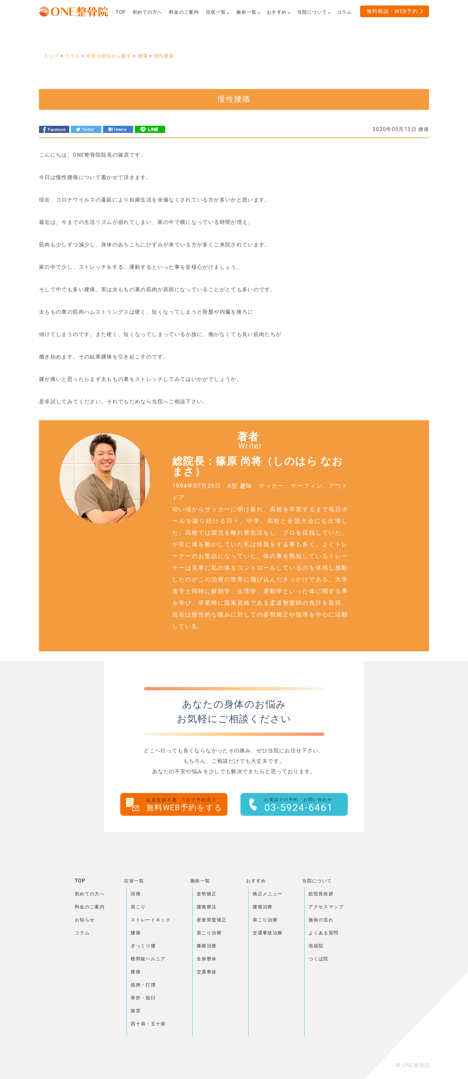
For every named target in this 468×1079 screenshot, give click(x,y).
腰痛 (136, 932)
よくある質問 (323, 932)
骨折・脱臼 (143, 997)
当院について (317, 880)
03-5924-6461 (306, 805)
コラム (82, 932)
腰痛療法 (206, 906)
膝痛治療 (206, 945)
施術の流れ (320, 919)
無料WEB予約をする (187, 805)
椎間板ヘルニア (148, 958)
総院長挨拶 (320, 893)
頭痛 (136, 893)
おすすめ (256, 880)
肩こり (138, 906)
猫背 (136, 1010)
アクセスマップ (326, 906)
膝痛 (136, 971)
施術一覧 (200, 880)
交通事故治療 (267, 932)
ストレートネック (151, 919)
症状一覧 (134, 880)
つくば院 (318, 958)
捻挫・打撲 (143, 984)
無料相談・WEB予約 (392, 11)
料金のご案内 (90, 906)
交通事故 (206, 971)
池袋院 (315, 945)
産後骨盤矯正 (212, 919)
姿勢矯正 (206, 893)
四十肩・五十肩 (148, 1023)
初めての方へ (90, 893)
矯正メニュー (267, 893)
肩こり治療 (209, 932)
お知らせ (85, 919)
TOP (80, 880)
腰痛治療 (262, 906)
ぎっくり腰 (143, 945)
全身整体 (206, 958)
